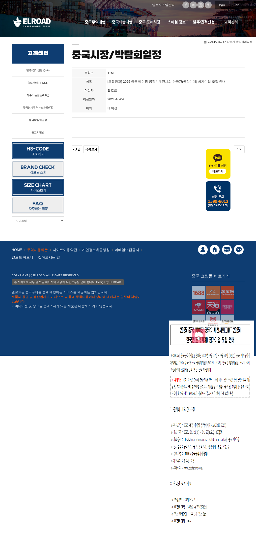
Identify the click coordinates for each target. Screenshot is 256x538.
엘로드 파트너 (22, 257)
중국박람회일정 (38, 119)
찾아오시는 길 (49, 257)
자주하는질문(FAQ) (38, 95)
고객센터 (231, 22)
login (222, 4)
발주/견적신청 (203, 22)
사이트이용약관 (65, 250)
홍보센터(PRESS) (37, 82)
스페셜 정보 (177, 22)
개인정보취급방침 (96, 250)
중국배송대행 (122, 22)
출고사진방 (38, 132)
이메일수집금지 (127, 250)
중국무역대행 (95, 22)
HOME (17, 250)
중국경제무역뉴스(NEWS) (38, 107)
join (237, 4)
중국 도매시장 (149, 22)
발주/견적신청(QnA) (37, 70)
